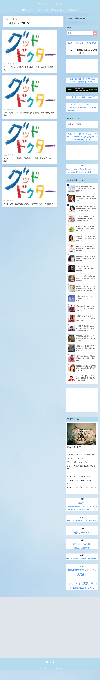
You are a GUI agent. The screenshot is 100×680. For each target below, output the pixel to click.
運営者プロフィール (28, 10)
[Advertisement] (82, 66)
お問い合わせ (73, 10)
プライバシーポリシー (58, 10)
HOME (50, 672)
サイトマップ (43, 10)
